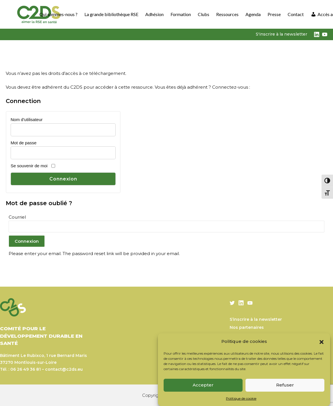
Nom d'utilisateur (26, 119)
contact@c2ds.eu (64, 369)
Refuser (285, 385)
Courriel (17, 217)
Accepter (203, 385)
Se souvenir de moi (29, 165)
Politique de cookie (241, 398)
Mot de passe (23, 142)
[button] (321, 341)
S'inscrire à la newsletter (281, 34)
